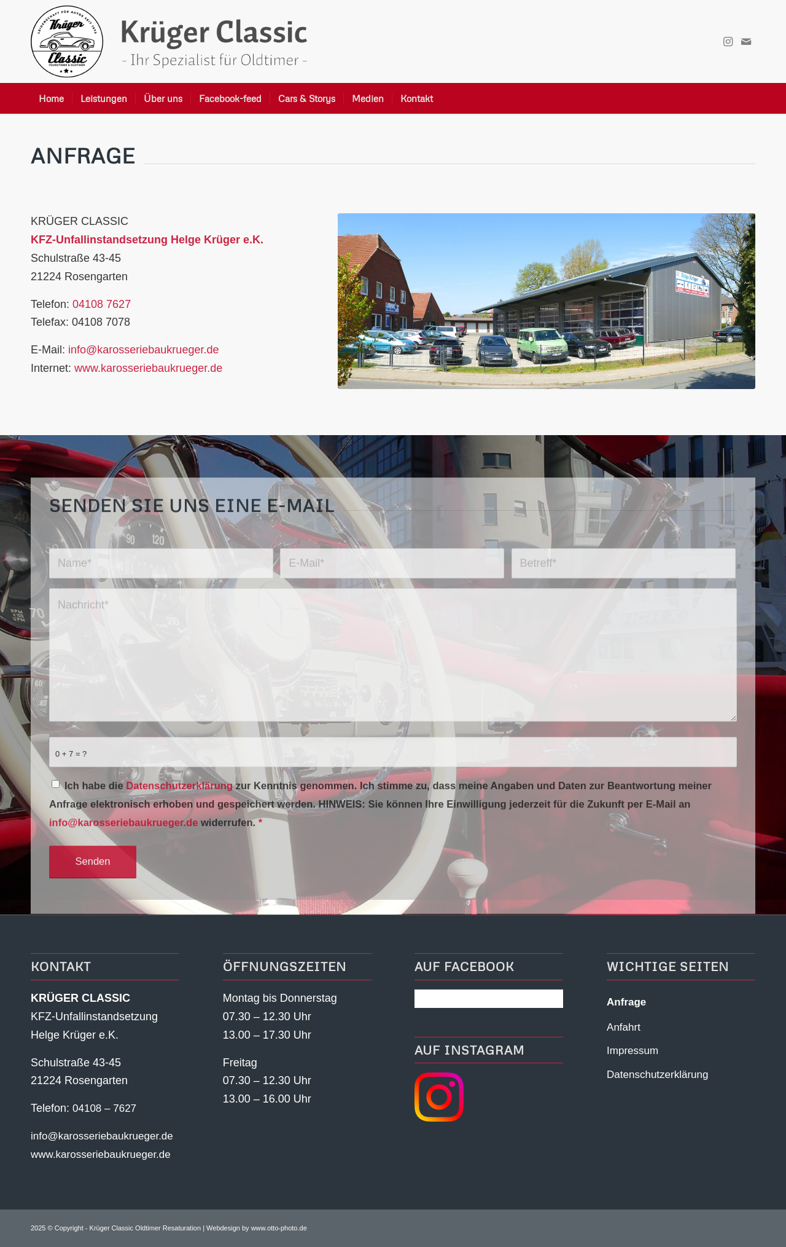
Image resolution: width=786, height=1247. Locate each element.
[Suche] (747, 98)
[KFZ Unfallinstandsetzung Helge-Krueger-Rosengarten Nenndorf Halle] (546, 301)
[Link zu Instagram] (727, 42)
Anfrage (626, 1002)
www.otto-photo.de (279, 1228)
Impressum (632, 1050)
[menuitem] (51, 98)
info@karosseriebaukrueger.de (143, 350)
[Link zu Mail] (746, 42)
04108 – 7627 (104, 1108)
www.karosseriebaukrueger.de (148, 368)
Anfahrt (623, 1027)
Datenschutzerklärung (179, 838)
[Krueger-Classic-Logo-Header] (169, 41)
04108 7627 (101, 304)
